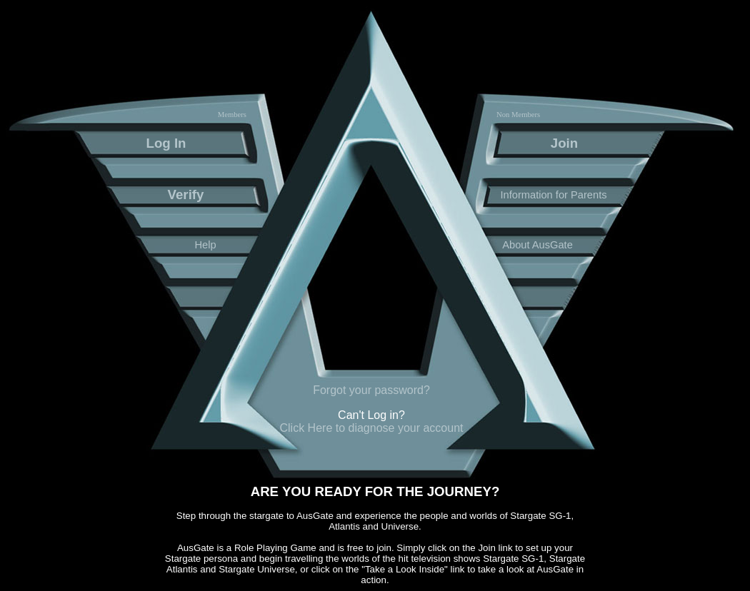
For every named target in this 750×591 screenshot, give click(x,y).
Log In (166, 143)
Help (205, 245)
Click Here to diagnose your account (371, 428)
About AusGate (537, 245)
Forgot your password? (371, 390)
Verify (186, 194)
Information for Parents (553, 195)
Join (564, 143)
